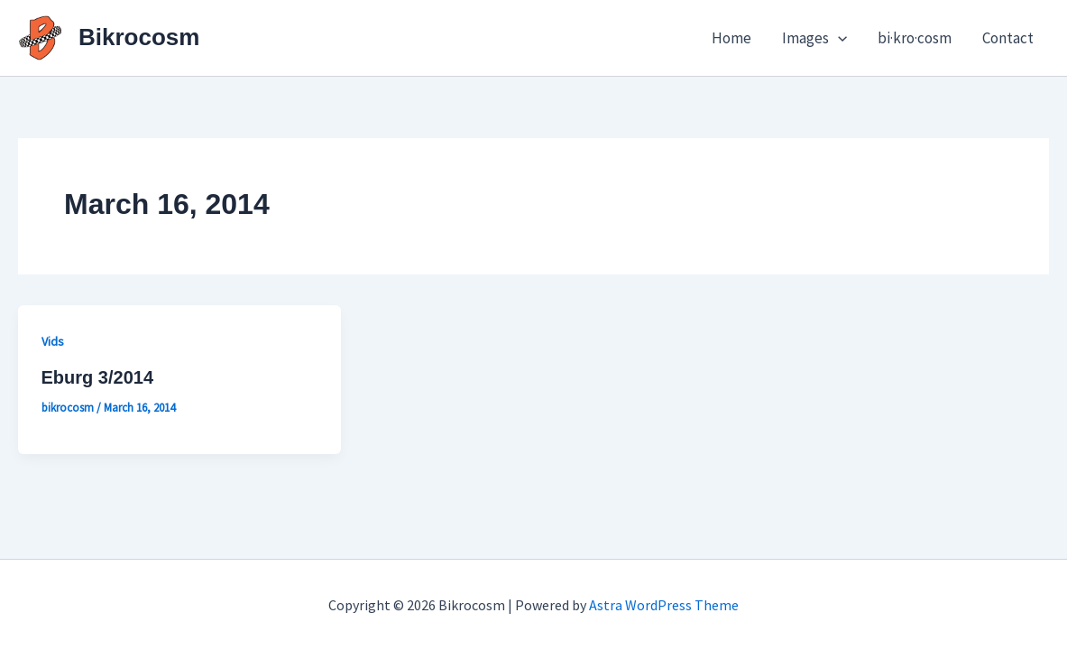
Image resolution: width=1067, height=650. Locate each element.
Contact (1008, 38)
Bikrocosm (138, 37)
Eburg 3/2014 (97, 377)
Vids (52, 341)
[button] (838, 38)
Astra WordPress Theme (664, 605)
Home (731, 38)
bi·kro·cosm (915, 38)
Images (814, 38)
